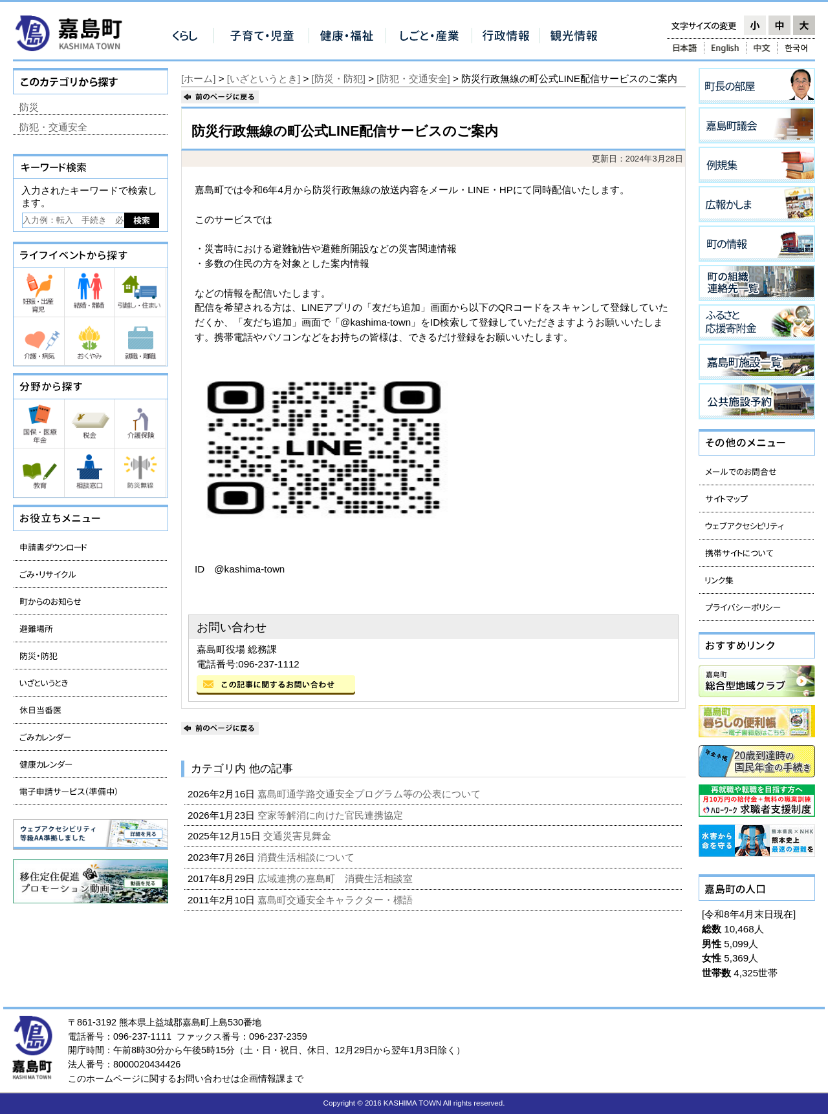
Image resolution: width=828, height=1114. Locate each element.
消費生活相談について (307, 857)
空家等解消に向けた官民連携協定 (331, 815)
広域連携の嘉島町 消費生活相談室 (336, 878)
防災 (29, 106)
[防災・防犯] (338, 78)
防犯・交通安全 (53, 126)
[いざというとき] (263, 78)
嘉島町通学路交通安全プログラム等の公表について (370, 793)
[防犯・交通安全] (413, 78)
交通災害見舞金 (298, 835)
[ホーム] (198, 78)
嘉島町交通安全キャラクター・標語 (336, 899)
